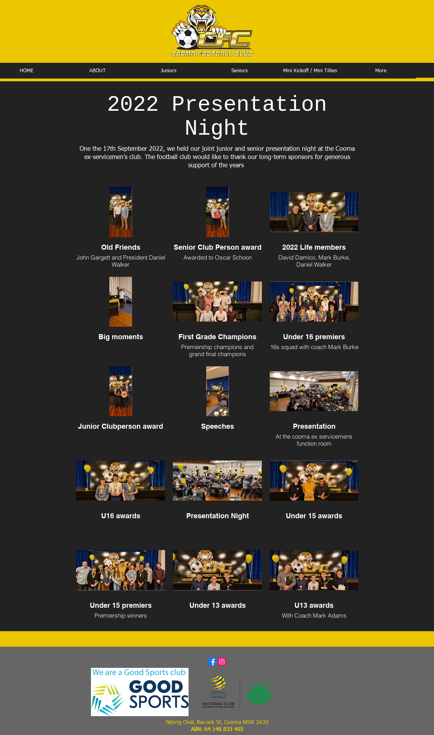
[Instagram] (222, 662)
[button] (97, 71)
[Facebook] (212, 662)
